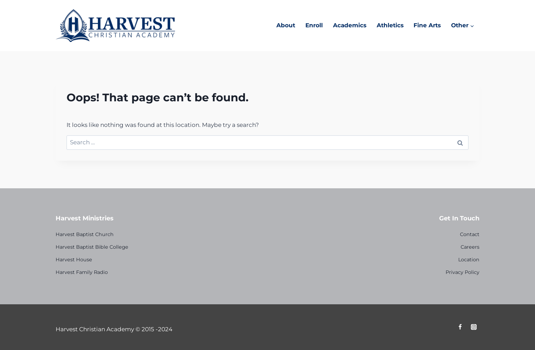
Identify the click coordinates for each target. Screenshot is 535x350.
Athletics (390, 25)
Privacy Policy (462, 272)
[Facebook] (460, 327)
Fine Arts (427, 25)
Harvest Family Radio (82, 272)
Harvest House (74, 260)
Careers (470, 247)
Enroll (314, 25)
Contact (469, 234)
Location (468, 260)
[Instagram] (473, 327)
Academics (349, 25)
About (285, 25)
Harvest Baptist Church (85, 234)
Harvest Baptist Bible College (92, 247)
